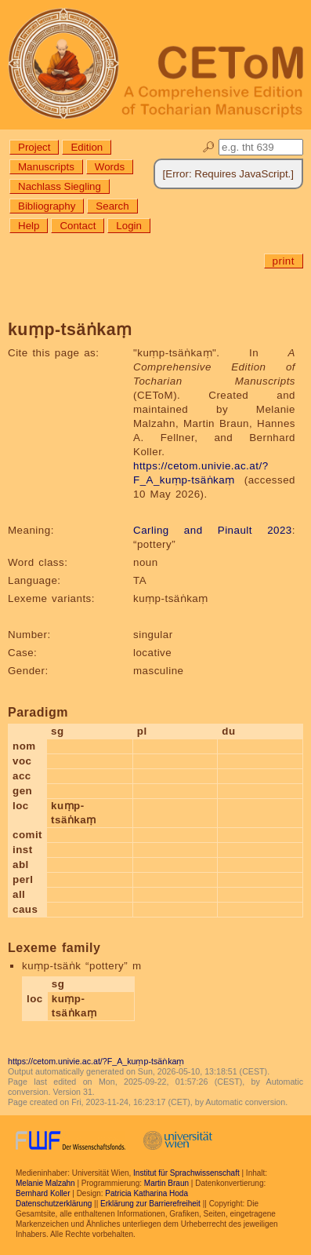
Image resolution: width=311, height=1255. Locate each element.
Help (28, 226)
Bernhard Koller (43, 1193)
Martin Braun (166, 1183)
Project (34, 147)
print (284, 261)
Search (112, 206)
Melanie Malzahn (45, 1183)
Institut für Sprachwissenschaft (186, 1173)
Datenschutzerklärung (54, 1203)
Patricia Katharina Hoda (146, 1193)
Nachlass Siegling (59, 186)
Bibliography (46, 206)
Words (110, 167)
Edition (87, 147)
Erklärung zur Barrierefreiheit (150, 1203)
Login (129, 226)
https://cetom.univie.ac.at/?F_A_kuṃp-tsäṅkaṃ (96, 1061)
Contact (78, 226)
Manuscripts (46, 167)
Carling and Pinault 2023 (212, 530)
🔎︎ (208, 147)
